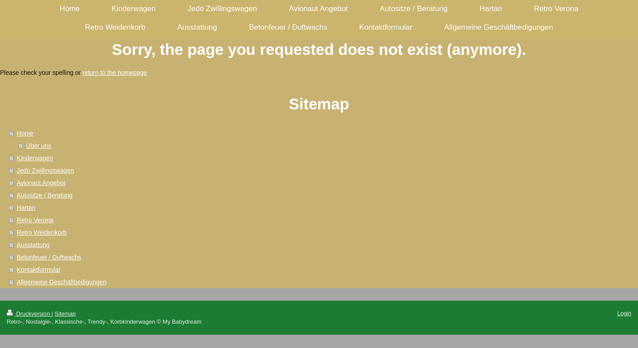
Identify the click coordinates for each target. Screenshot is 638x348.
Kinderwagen (35, 158)
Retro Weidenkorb (42, 232)
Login (624, 313)
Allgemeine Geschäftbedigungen (61, 282)
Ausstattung (33, 244)
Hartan (26, 207)
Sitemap (65, 313)
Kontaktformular (39, 269)
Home (25, 133)
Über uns (38, 145)
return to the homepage (114, 72)
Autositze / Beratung (45, 195)
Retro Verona (35, 220)
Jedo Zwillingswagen (45, 170)
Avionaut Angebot (41, 182)
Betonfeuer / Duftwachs (49, 257)
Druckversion (29, 313)
